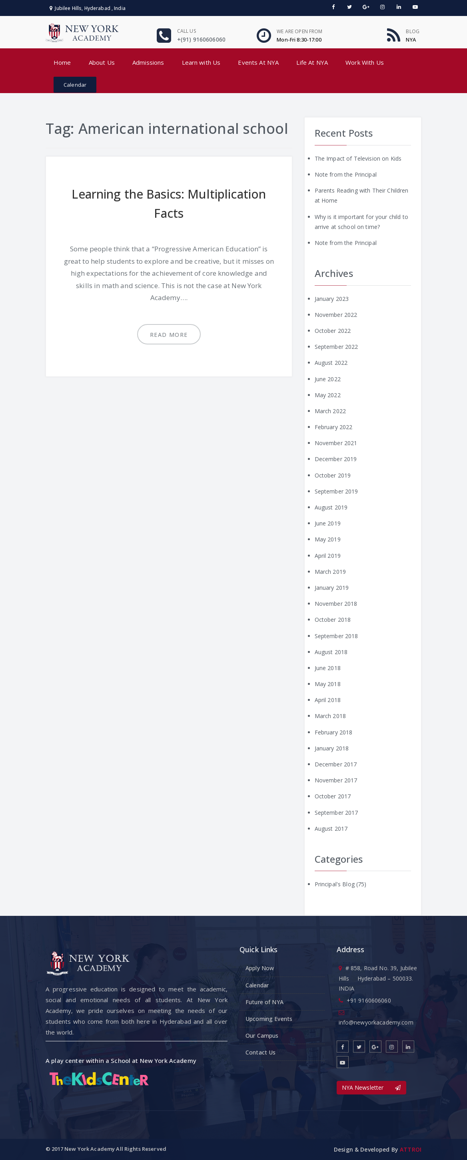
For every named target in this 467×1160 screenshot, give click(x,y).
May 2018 (328, 684)
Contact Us (260, 1052)
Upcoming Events (268, 1019)
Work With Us (364, 62)
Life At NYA (312, 62)
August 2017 (331, 828)
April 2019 (328, 555)
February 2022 (334, 427)
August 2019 (331, 507)
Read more (169, 334)
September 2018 (336, 636)
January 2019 (332, 587)
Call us (186, 31)
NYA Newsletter (371, 1087)
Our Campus (261, 1035)
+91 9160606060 (369, 1000)
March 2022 (330, 411)
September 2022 (336, 346)
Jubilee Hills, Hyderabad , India (88, 8)
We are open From (299, 31)
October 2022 (333, 330)
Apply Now (259, 968)
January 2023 (332, 298)
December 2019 (336, 459)
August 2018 (331, 652)
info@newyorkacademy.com (376, 1022)
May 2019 (328, 539)
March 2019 (330, 571)
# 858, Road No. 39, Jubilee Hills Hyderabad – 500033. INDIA (378, 978)
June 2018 (328, 668)
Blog (412, 31)
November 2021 (336, 443)
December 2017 (336, 764)
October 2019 (333, 475)
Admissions (148, 62)
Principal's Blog (335, 884)
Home (62, 62)
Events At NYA (258, 62)
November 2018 (336, 603)
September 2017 (336, 812)
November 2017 (336, 780)
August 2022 (331, 362)
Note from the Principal (346, 174)
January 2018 (332, 748)
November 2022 (336, 314)
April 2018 (328, 700)
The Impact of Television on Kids (358, 158)
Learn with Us (201, 62)
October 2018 (333, 619)
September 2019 (336, 491)
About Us (102, 62)
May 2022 (328, 395)
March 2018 (330, 716)
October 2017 (333, 796)
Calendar (75, 84)
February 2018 (334, 732)
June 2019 (328, 523)
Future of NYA (264, 1002)
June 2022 (328, 379)
